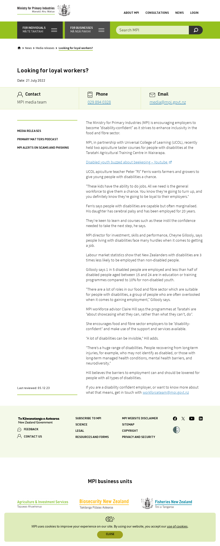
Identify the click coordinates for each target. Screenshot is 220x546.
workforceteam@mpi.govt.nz (166, 392)
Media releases (45, 48)
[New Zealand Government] (38, 421)
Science (81, 424)
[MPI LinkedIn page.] (201, 419)
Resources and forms (92, 437)
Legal (79, 431)
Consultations (157, 13)
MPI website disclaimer (140, 418)
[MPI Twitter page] (183, 419)
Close (110, 534)
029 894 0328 (99, 102)
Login (194, 13)
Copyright (130, 431)
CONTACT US (33, 436)
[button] (40, 30)
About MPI (131, 13)
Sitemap (128, 424)
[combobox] (159, 30)
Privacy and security (138, 437)
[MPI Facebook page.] (175, 419)
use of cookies (177, 526)
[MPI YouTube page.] (191, 419)
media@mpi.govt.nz (168, 102)
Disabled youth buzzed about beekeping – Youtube (127, 162)
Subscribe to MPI (88, 418)
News (179, 13)
